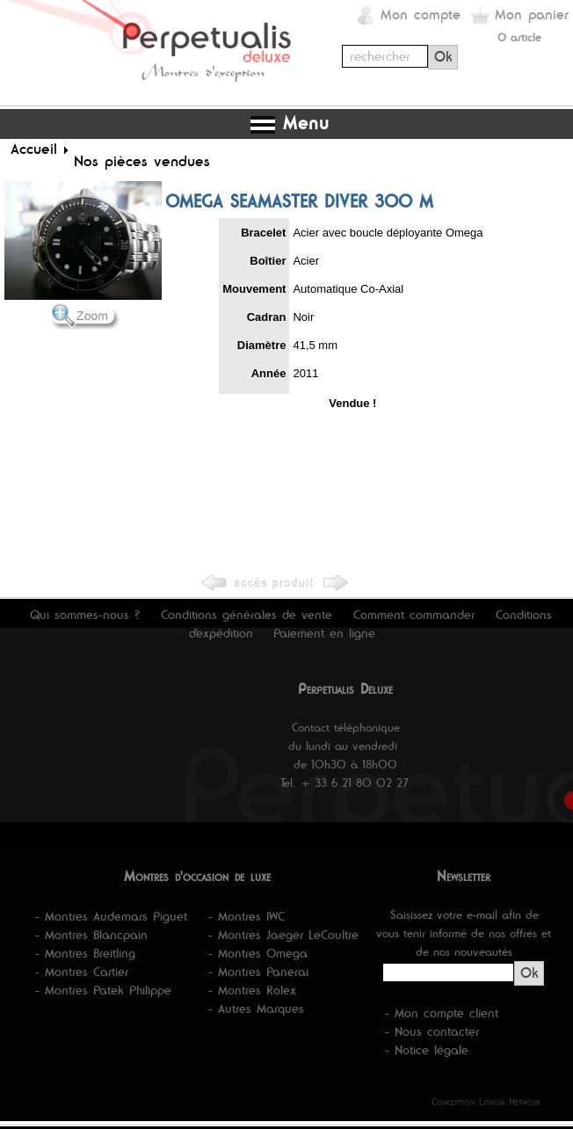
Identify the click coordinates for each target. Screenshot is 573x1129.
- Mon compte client (441, 1013)
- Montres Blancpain (91, 935)
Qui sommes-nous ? (85, 615)
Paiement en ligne (324, 633)
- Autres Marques (256, 1008)
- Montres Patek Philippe (103, 990)
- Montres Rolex (252, 990)
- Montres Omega (258, 953)
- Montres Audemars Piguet (111, 916)
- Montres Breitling (85, 953)
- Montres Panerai (258, 972)
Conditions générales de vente (246, 615)
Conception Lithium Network (486, 1102)
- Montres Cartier (81, 972)
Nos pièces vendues (142, 161)
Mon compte (421, 14)
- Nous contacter (432, 1031)
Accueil (34, 148)
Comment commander (414, 615)
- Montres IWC (246, 916)
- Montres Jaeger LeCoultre (283, 935)
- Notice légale (426, 1050)
